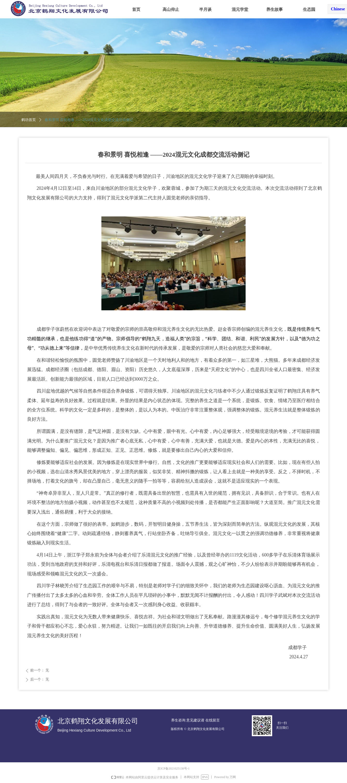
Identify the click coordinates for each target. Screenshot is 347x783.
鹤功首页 (28, 120)
